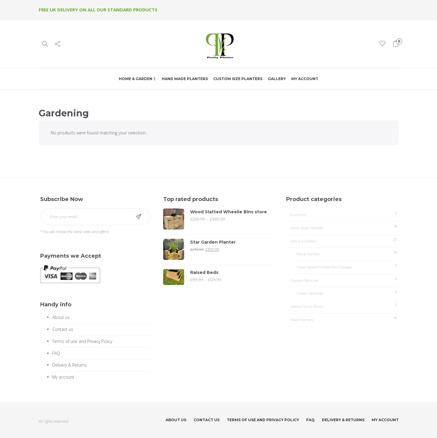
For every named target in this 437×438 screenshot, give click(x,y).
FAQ (56, 353)
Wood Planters (301, 320)
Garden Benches (309, 293)
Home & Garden (135, 78)
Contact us (62, 329)
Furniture (298, 215)
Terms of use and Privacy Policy (82, 341)
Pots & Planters (308, 254)
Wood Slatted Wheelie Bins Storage (324, 267)
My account (304, 78)
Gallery (277, 78)
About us (61, 317)
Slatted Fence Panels (306, 306)
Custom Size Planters (237, 78)
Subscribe (138, 216)
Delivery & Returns (69, 365)
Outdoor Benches (304, 280)
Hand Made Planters (185, 78)
